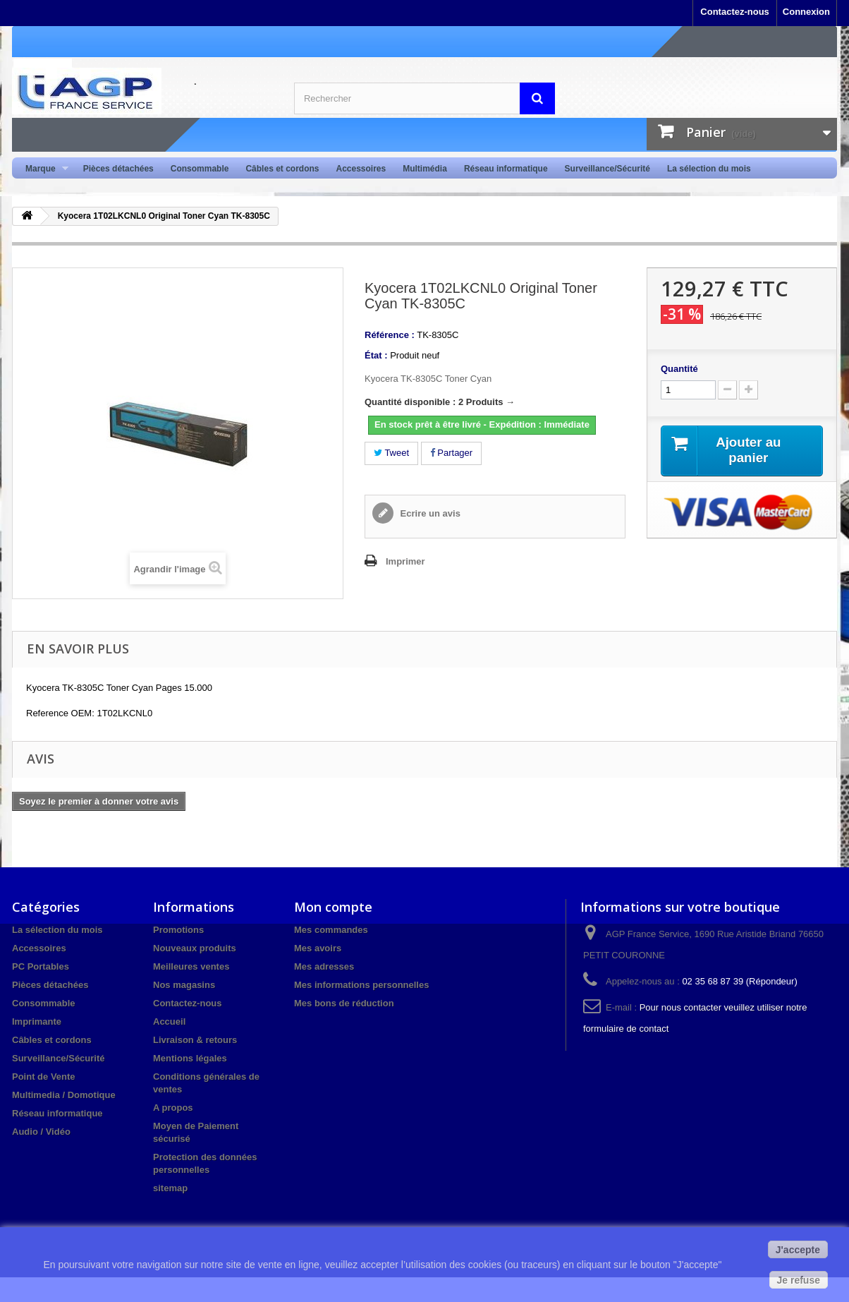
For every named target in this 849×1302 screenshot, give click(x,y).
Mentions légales (190, 1058)
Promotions (178, 929)
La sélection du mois (709, 169)
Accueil (169, 1021)
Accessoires (361, 169)
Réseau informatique (506, 169)
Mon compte (333, 906)
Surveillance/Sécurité (607, 169)
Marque (42, 169)
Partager (451, 452)
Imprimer (405, 561)
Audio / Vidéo (41, 1131)
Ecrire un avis (429, 513)
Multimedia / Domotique (64, 1095)
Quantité (679, 368)
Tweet (391, 452)
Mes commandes (331, 929)
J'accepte (798, 1249)
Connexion (806, 11)
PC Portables (40, 966)
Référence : (390, 335)
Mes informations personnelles (361, 984)
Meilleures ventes (191, 966)
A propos (173, 1107)
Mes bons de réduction (344, 1003)
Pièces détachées (118, 169)
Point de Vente (43, 1076)
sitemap (170, 1188)
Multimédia (425, 169)
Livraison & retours (195, 1040)
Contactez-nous (734, 11)
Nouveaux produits (194, 948)
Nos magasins (184, 984)
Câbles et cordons (282, 169)
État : (376, 355)
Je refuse (798, 1280)
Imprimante (36, 1021)
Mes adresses (324, 966)
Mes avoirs (317, 948)
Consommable (200, 169)
